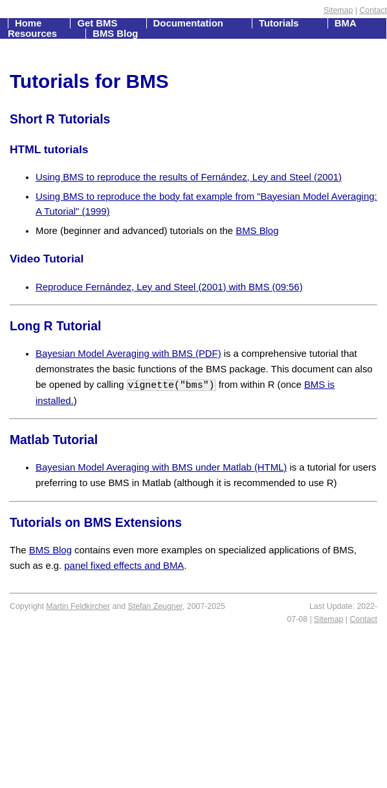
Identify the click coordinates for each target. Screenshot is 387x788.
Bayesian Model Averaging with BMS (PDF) (128, 353)
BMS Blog (115, 33)
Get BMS (98, 23)
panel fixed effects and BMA (124, 565)
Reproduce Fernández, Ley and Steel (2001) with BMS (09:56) (169, 287)
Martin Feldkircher (78, 606)
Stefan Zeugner (155, 606)
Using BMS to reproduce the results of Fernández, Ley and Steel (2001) (189, 177)
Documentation (189, 23)
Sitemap (338, 10)
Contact (373, 10)
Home (29, 23)
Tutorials (280, 23)
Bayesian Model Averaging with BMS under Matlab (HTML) (161, 467)
